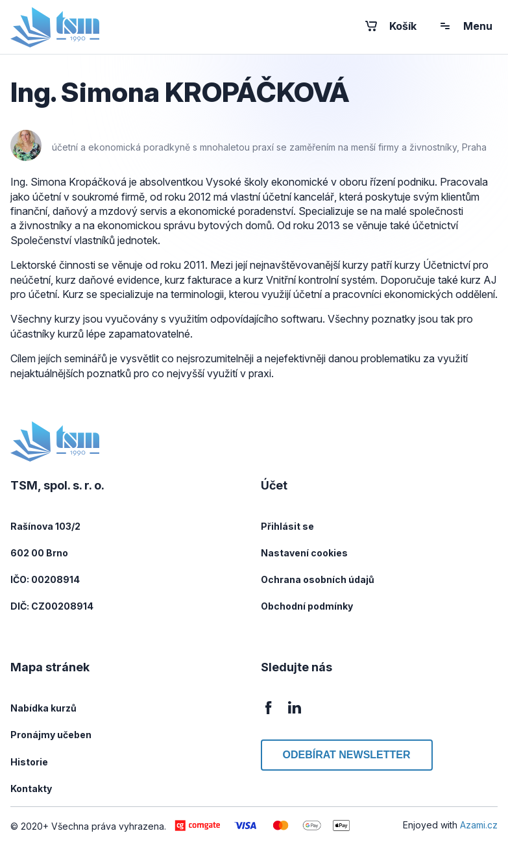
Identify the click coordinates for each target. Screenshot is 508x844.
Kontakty (31, 788)
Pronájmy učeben (50, 734)
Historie (29, 761)
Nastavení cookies (304, 552)
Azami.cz (479, 824)
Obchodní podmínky (307, 606)
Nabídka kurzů (43, 708)
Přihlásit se (287, 526)
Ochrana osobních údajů (317, 579)
